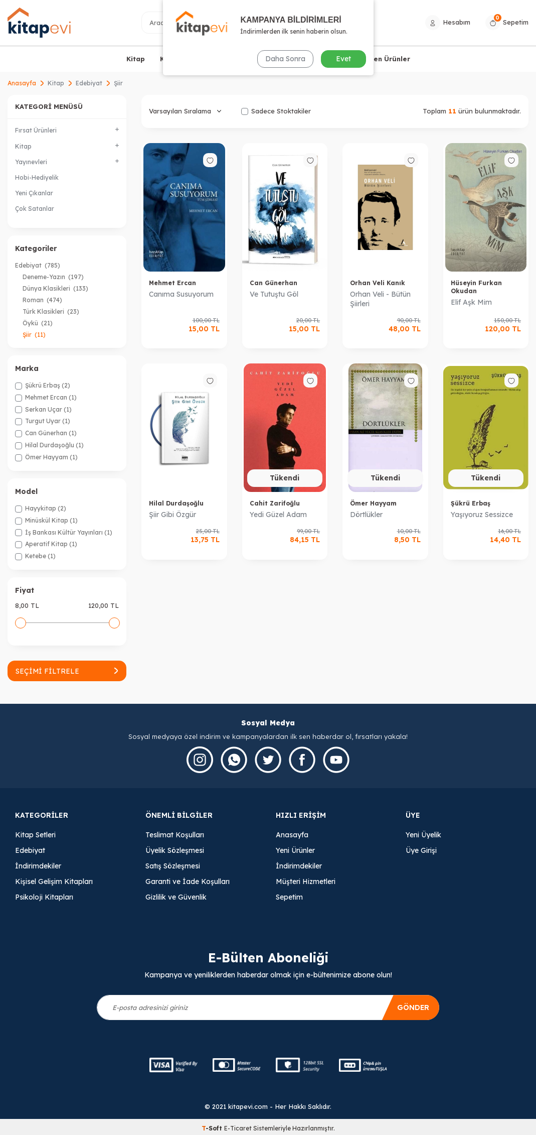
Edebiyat (89, 83)
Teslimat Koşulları (174, 834)
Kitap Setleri (35, 834)
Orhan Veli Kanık (377, 283)
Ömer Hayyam (373, 503)
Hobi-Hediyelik (37, 177)
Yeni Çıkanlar (34, 193)
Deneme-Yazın (53, 277)
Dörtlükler (366, 514)
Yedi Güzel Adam (278, 514)
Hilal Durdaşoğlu (176, 503)
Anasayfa (22, 83)
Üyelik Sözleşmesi (174, 850)
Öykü (38, 323)
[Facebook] (302, 759)
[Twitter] (268, 759)
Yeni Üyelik (423, 834)
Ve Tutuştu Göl (274, 294)
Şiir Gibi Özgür (172, 514)
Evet (343, 58)
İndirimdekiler (38, 865)
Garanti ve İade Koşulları (187, 881)
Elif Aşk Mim (471, 302)
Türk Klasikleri (51, 311)
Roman (42, 300)
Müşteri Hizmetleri (305, 881)
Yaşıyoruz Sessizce (482, 514)
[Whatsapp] (234, 759)
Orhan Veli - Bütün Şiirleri (380, 299)
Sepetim (289, 897)
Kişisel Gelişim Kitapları (54, 881)
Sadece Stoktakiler (276, 111)
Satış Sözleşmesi (172, 865)
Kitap (135, 59)
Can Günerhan (273, 283)
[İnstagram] (200, 759)
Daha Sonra (285, 58)
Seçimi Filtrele (67, 671)
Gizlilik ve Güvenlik (176, 897)
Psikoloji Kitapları (44, 897)
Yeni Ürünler (295, 850)
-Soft (213, 1128)
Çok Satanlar (34, 208)
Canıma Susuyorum (181, 294)
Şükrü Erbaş (470, 503)
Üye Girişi (421, 850)
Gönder (413, 1007)
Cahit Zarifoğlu (275, 503)
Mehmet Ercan (172, 283)
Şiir (34, 334)
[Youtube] (336, 759)
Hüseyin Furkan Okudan (476, 287)
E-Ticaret (238, 1128)
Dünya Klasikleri (55, 288)
